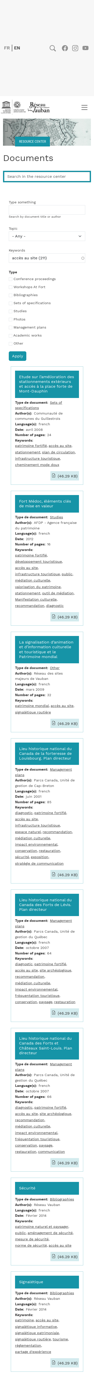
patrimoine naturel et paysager (41, 1227)
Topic (13, 228)
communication (51, 1152)
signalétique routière (33, 712)
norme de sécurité (31, 1245)
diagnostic (55, 606)
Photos (19, 319)
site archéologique (55, 970)
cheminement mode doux (37, 465)
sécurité (22, 857)
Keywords (17, 250)
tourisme (60, 1339)
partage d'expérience (33, 1352)
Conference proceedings (35, 279)
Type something (22, 202)
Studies (20, 311)
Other (18, 343)
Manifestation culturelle (36, 599)
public (67, 574)
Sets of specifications (32, 303)
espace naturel (28, 832)
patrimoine (24, 1320)
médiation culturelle (32, 580)
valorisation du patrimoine (38, 587)
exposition (39, 857)
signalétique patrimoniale (37, 1333)
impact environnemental (36, 844)
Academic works (27, 335)
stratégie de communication (39, 863)
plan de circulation (58, 452)
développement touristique (38, 561)
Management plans (30, 327)
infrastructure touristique (37, 458)
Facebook (65, 48)
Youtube (85, 48)
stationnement (27, 452)
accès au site (60, 446)
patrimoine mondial (32, 706)
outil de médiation (58, 593)
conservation (26, 851)
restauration (49, 851)
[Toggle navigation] (84, 107)
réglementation (28, 1345)
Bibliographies (26, 295)
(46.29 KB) (67, 476)
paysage (45, 1002)
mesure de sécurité (32, 1239)
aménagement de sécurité (50, 1233)
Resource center (32, 141)
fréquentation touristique (37, 996)
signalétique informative (36, 1327)
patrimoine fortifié (31, 446)
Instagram (75, 48)
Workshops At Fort (29, 287)
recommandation (29, 606)
